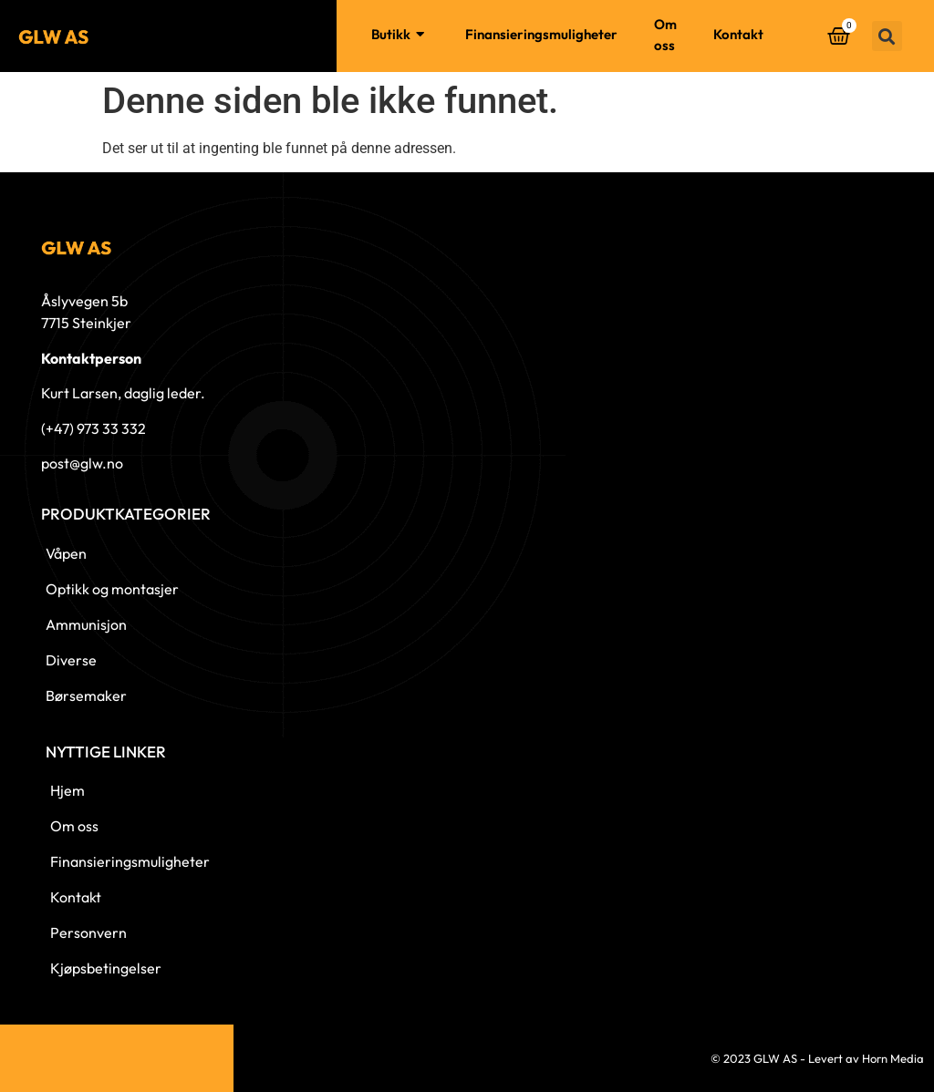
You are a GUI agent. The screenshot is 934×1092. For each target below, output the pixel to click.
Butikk (400, 35)
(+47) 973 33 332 (93, 428)
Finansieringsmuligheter (541, 34)
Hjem (318, 34)
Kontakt (738, 34)
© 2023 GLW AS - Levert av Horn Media (817, 1058)
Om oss (665, 34)
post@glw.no (82, 463)
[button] (887, 36)
